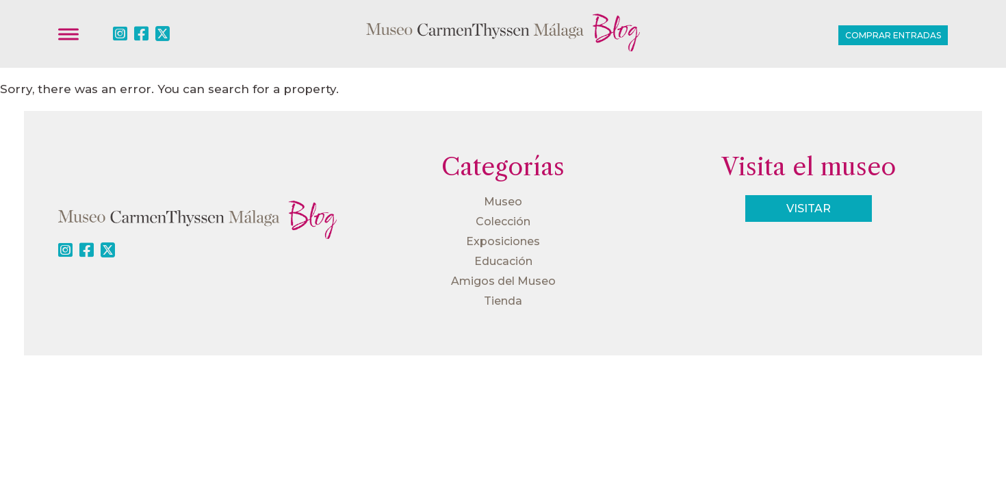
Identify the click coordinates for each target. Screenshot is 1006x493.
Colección (503, 221)
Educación (503, 261)
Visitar (808, 208)
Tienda (503, 300)
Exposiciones (503, 241)
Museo (503, 201)
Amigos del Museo (503, 281)
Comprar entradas (893, 35)
